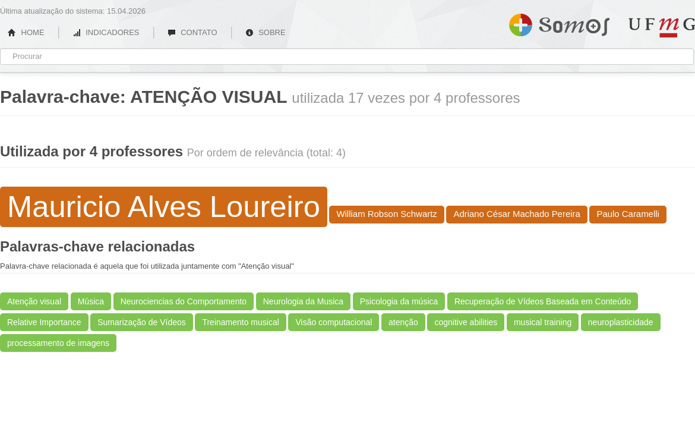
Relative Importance (44, 322)
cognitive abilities (465, 322)
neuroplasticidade (620, 322)
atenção (403, 322)
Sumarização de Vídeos (141, 322)
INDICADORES (106, 32)
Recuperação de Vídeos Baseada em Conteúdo (542, 301)
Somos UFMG (559, 22)
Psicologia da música (399, 301)
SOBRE (265, 32)
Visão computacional (333, 322)
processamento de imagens (58, 343)
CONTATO (192, 32)
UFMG (661, 27)
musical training (542, 322)
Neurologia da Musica (303, 301)
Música (91, 301)
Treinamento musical (240, 322)
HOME (26, 32)
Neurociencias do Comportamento (184, 301)
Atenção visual (34, 301)
